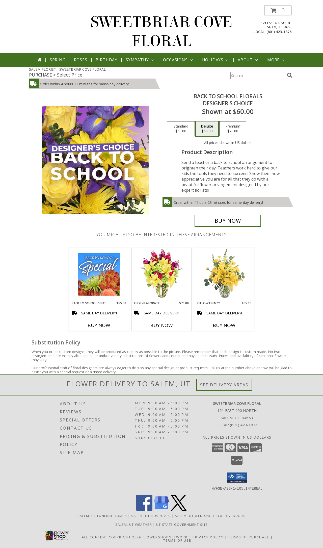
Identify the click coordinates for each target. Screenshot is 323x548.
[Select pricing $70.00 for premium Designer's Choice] (233, 128)
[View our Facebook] (144, 509)
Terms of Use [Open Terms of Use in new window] (177, 540)
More (276, 60)
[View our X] (179, 509)
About (248, 60)
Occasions (178, 60)
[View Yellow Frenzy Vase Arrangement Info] (224, 274)
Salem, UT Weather (133, 524)
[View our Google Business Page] (161, 509)
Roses (80, 60)
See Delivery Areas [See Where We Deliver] (224, 385)
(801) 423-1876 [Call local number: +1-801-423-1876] (278, 31)
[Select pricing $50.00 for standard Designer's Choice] (181, 128)
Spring (58, 60)
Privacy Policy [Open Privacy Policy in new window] (208, 537)
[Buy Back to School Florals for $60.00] (228, 221)
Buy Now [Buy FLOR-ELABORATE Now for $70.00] (161, 325)
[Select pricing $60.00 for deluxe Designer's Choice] (207, 128)
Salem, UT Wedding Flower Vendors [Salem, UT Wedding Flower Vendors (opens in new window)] (210, 515)
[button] (277, 10)
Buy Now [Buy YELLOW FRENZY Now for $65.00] (224, 325)
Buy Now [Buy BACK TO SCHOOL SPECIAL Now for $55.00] (99, 325)
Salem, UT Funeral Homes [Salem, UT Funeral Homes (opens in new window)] (102, 515)
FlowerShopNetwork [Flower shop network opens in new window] (165, 537)
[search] (290, 75)
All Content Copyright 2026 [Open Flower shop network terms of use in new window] (111, 537)
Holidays (215, 60)
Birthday (106, 60)
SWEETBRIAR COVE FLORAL (161, 32)
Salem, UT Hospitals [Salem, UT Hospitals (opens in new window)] (151, 515)
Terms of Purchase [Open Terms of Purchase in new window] (248, 537)
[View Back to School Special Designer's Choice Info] (99, 274)
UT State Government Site (182, 524)
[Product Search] (258, 75)
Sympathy (140, 60)
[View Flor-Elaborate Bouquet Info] (162, 274)
